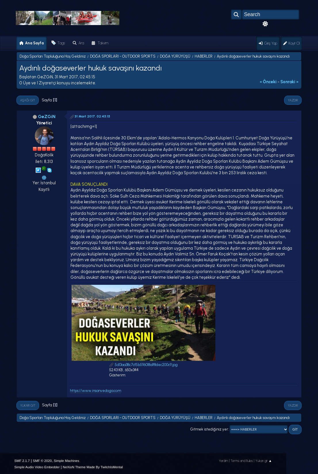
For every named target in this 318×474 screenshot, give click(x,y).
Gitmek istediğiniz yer (209, 429)
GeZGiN (46, 116)
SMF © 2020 (42, 460)
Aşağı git (27, 100)
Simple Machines (66, 460)
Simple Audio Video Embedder (37, 467)
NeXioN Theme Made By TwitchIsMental (93, 467)
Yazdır (293, 100)
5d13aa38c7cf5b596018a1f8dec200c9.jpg (143, 365)
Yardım (223, 461)
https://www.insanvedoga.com (95, 390)
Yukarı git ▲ (263, 461)
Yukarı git (27, 405)
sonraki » (289, 81)
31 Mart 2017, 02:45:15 (92, 116)
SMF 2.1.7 (22, 460)
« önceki (268, 81)
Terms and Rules (242, 461)
